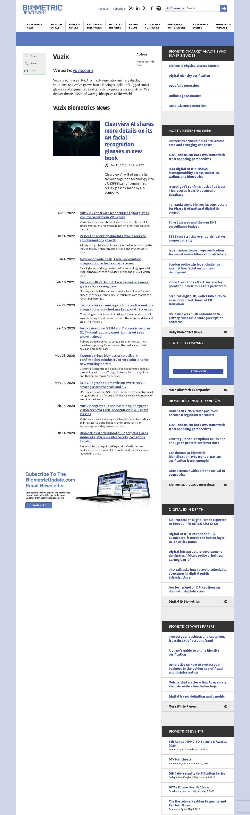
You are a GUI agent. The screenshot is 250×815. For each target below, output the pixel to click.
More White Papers (183, 706)
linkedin (137, 8)
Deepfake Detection (184, 86)
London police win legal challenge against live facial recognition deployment (194, 268)
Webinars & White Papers (177, 26)
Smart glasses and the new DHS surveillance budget (192, 224)
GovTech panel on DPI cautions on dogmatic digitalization (194, 589)
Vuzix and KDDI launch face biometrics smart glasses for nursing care (114, 284)
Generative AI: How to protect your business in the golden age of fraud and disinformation (196, 668)
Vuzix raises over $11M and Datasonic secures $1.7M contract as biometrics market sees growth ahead (115, 332)
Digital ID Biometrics (184, 601)
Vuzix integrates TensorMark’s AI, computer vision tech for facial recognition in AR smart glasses (114, 410)
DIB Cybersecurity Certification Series (198, 775)
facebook (151, 8)
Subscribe (119, 8)
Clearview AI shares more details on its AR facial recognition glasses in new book (129, 141)
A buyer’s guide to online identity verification (194, 652)
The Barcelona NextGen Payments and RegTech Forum (198, 805)
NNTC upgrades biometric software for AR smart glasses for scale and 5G (113, 385)
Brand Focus (133, 26)
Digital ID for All (55, 26)
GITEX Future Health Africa (198, 789)
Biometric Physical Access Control (194, 66)
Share (34, 56)
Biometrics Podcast (223, 26)
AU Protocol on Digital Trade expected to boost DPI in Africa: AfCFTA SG (198, 522)
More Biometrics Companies (189, 390)
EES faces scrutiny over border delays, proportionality (197, 238)
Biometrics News (34, 26)
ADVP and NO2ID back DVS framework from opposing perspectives (197, 157)
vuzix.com (83, 70)
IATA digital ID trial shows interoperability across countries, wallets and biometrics (194, 173)
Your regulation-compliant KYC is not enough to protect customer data (197, 441)
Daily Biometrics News (185, 332)
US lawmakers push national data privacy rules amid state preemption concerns (196, 318)
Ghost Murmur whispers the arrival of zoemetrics (197, 473)
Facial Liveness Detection (188, 106)
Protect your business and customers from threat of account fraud (197, 638)
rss (130, 8)
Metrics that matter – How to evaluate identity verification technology (197, 684)
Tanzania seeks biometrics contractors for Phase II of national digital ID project (198, 208)
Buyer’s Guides (74, 26)
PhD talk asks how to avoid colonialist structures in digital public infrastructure (198, 573)
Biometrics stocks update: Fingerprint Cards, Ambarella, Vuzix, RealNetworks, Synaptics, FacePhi (114, 437)
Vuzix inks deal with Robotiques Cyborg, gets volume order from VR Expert (114, 215)
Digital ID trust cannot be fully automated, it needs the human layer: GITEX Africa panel (197, 538)
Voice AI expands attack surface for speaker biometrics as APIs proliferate (198, 284)
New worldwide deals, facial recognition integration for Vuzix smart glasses (110, 261)
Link (33, 70)
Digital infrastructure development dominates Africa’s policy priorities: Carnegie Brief (196, 555)
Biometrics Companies (152, 26)
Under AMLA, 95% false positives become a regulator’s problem (193, 413)
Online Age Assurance (185, 96)
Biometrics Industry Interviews (192, 485)
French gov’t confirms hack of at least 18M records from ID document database (197, 190)
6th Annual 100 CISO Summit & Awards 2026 (198, 746)
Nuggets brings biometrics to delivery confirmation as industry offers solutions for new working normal (114, 359)
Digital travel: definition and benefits (197, 696)
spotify (158, 8)
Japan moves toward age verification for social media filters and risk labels (197, 252)
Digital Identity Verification (189, 76)
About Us (103, 8)
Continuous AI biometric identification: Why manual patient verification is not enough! (195, 457)
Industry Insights (115, 26)
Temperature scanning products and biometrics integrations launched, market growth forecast (116, 307)
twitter (144, 8)
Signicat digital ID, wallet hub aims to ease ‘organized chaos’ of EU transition (197, 300)
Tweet (34, 63)
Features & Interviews (94, 26)
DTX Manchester (198, 761)
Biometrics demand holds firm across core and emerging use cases (196, 143)
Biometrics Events (200, 26)
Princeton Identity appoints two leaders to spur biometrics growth (113, 238)
